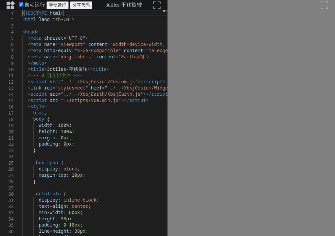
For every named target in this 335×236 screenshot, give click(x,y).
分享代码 (81, 5)
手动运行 (57, 5)
